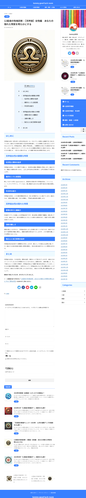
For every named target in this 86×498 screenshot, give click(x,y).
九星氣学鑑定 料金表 (70, 107)
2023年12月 (64, 259)
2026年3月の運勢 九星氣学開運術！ (72, 147)
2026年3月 (64, 182)
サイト (7, 339)
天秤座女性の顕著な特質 (31, 95)
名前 (7, 325)
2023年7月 (64, 273)
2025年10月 (64, 196)
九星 (63, 289)
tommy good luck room (43, 3)
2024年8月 (64, 236)
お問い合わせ (76, 7)
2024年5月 (64, 245)
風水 (63, 297)
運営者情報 (53, 488)
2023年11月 (64, 262)
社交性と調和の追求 (30, 98)
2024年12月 (64, 225)
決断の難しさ (28, 116)
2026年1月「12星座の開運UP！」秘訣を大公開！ (29, 404)
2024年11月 (64, 227)
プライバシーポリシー (43, 488)
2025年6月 (64, 207)
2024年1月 (64, 256)
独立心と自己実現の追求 (31, 119)
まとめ (25, 124)
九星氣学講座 (23, 7)
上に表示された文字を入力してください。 (16, 354)
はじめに (26, 91)
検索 (83, 127)
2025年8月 (64, 202)
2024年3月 (64, 250)
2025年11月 (64, 193)
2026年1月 (64, 187)
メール (7, 332)
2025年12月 (64, 190)
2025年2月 (64, 219)
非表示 (32, 86)
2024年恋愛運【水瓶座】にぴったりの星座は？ (28, 389)
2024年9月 (64, 233)
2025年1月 (64, 222)
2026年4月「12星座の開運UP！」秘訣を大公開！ (77, 73)
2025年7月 (64, 205)
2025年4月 (64, 213)
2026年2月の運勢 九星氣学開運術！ (72, 156)
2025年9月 (64, 199)
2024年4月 (64, 247)
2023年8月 (64, 270)
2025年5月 (64, 210)
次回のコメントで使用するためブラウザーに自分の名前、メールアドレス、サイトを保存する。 (29, 348)
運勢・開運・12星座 (50, 7)
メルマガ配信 (63, 7)
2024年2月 (64, 253)
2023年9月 (64, 268)
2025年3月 (64, 216)
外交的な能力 (28, 104)
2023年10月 (64, 265)
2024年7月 (64, 239)
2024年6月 (64, 242)
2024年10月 (64, 230)
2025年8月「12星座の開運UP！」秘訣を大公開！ (29, 453)
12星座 (7, 289)
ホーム (9, 7)
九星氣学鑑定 (36, 7)
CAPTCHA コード (9, 367)
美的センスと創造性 (30, 101)
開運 (63, 293)
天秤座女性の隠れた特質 (31, 110)
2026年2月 (64, 185)
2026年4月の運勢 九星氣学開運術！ (72, 139)
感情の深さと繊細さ (30, 112)
